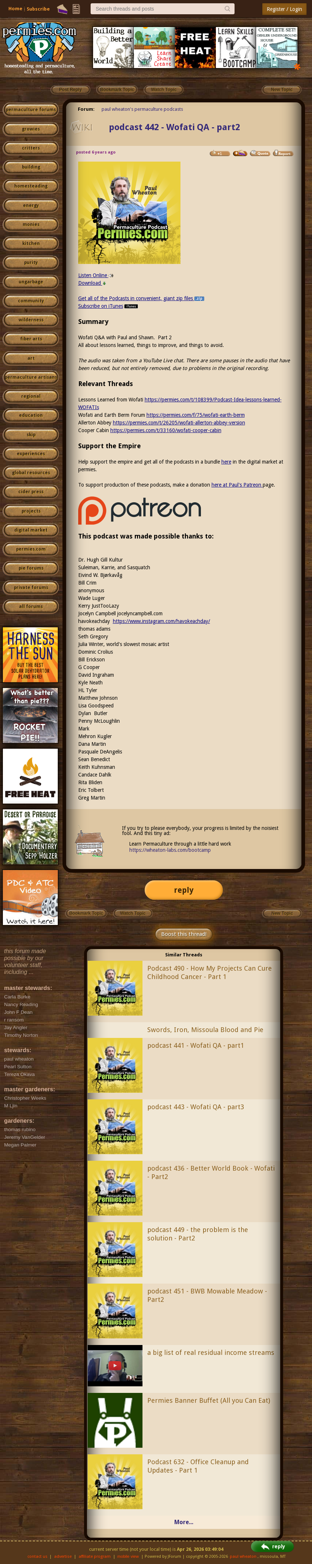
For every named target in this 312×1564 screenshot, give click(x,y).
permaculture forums (31, 109)
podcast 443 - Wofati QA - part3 (195, 1107)
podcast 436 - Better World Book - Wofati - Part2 (211, 1172)
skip (31, 434)
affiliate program (95, 1556)
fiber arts (31, 338)
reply (184, 890)
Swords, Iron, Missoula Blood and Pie (205, 1030)
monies (31, 224)
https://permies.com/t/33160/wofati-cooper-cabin (165, 430)
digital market (30, 530)
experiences (31, 453)
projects (31, 511)
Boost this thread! (183, 934)
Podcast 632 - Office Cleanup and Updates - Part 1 (198, 1466)
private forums (31, 587)
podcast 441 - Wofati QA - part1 (195, 1045)
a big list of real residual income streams (210, 1352)
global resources (31, 472)
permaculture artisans (31, 377)
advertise (63, 1556)
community (31, 300)
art (31, 358)
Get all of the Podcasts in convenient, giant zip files (141, 298)
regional (31, 396)
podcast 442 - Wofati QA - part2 (174, 127)
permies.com (31, 549)
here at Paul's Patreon (237, 485)
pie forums (31, 568)
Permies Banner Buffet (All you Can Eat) (208, 1400)
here (226, 462)
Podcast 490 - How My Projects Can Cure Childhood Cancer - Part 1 (209, 972)
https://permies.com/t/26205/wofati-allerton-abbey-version (179, 423)
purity (31, 262)
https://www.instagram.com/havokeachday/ (161, 621)
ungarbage (31, 281)
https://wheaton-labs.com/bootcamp (170, 850)
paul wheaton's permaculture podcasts (142, 109)
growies (31, 129)
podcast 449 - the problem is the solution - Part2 (197, 1234)
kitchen (31, 243)
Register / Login (284, 9)
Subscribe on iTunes (108, 306)
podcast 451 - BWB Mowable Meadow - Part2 (207, 1295)
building (31, 167)
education (31, 415)
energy (31, 205)
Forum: (86, 109)
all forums (31, 606)
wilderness (31, 319)
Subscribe (38, 9)
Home (15, 8)
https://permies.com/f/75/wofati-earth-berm (196, 415)
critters (31, 148)
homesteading (30, 186)
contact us (37, 1556)
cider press (30, 491)
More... (183, 1522)
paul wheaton (243, 1556)
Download (92, 283)
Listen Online (96, 275)
